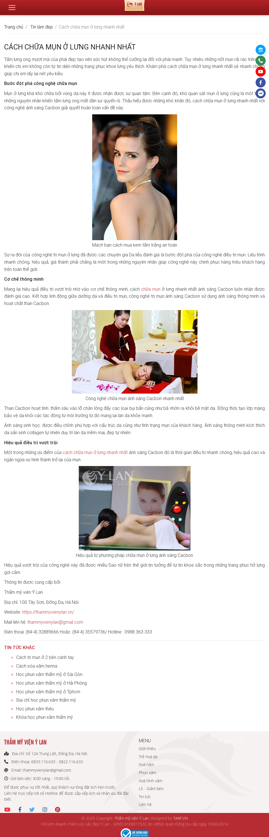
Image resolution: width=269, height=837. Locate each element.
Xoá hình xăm (150, 780)
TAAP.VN (180, 818)
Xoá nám (146, 764)
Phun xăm (147, 772)
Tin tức (145, 796)
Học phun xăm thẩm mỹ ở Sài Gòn (49, 674)
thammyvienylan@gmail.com (55, 622)
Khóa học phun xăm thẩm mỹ (44, 717)
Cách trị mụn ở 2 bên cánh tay (45, 657)
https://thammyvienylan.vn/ (48, 612)
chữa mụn (150, 289)
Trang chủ (13, 27)
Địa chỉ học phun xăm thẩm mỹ (46, 700)
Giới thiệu (147, 748)
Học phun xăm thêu (35, 708)
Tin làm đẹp (41, 27)
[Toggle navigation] (12, 5)
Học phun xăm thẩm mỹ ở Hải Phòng (51, 683)
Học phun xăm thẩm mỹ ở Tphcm (48, 691)
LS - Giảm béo (151, 788)
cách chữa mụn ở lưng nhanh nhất (95, 452)
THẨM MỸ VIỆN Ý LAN (224, 741)
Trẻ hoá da (148, 756)
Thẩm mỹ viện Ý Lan (132, 818)
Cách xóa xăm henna (36, 666)
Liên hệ (145, 804)
